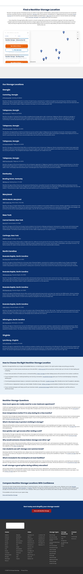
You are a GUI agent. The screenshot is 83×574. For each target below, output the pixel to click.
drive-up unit (42, 369)
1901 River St (6, 182)
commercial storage (44, 387)
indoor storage (41, 373)
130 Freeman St (7, 113)
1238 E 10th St (6, 307)
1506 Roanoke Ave (7, 275)
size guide (75, 408)
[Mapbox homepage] (33, 62)
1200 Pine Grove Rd (7, 161)
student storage (50, 381)
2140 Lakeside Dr (7, 343)
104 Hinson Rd (6, 259)
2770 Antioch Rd (7, 98)
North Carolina (22, 488)
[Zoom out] (78, 34)
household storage (47, 376)
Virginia (43, 17)
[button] (41, 51)
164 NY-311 (5, 223)
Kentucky (30, 17)
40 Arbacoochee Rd (8, 144)
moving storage (73, 435)
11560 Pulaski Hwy (7, 202)
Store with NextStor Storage (10, 495)
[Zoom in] (78, 32)
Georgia (35, 14)
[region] (54, 47)
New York (48, 15)
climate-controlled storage (13, 419)
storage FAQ (73, 426)
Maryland (36, 17)
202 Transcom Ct (7, 323)
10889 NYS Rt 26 (7, 238)
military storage (46, 384)
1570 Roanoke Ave (7, 290)
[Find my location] (78, 39)
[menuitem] (10, 535)
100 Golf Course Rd (7, 129)
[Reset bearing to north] (78, 36)
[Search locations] (15, 32)
